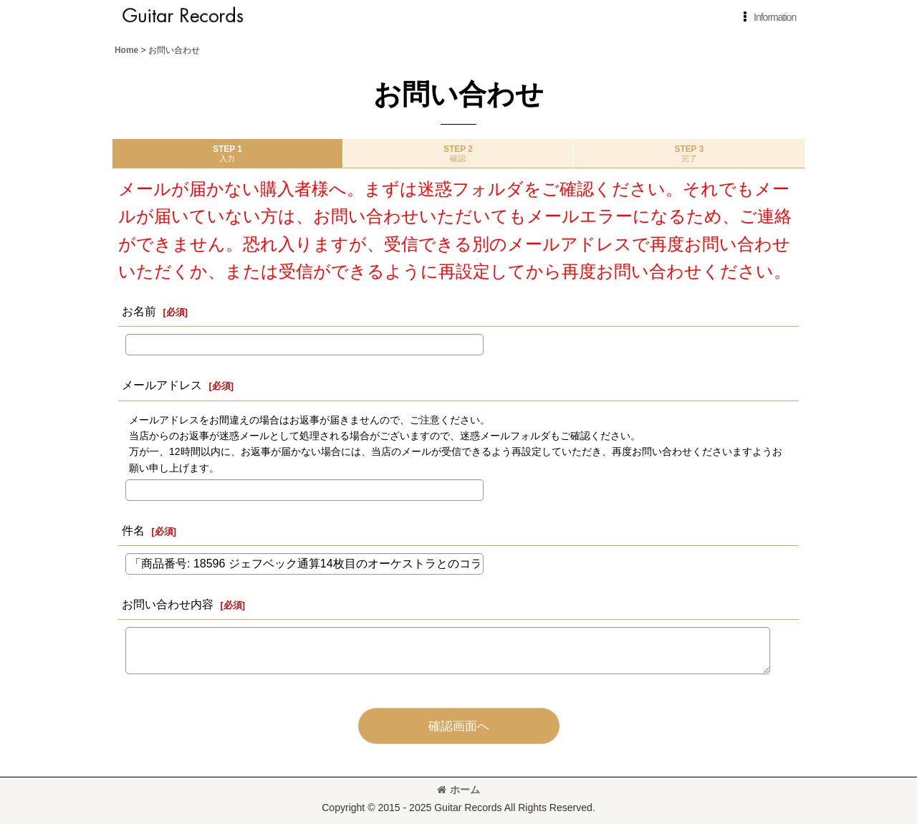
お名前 (139, 311)
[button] (767, 17)
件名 (133, 530)
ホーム (458, 789)
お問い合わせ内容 (167, 604)
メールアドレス (162, 384)
